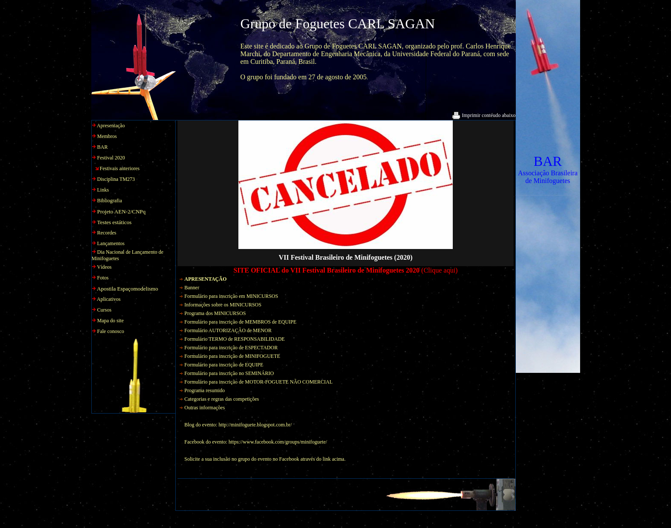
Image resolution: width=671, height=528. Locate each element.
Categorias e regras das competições (221, 399)
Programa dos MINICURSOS (215, 313)
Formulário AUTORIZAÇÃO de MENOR (227, 330)
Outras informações (204, 408)
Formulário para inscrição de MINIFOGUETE (232, 356)
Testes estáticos (114, 222)
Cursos (104, 310)
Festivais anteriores (120, 168)
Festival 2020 (111, 158)
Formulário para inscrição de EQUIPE (223, 365)
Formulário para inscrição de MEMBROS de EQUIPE (240, 322)
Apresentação (111, 126)
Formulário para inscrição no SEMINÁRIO (229, 373)
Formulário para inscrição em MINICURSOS (231, 296)
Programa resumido (204, 390)
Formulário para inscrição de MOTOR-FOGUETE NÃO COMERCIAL (258, 382)
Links (103, 190)
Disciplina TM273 (116, 179)
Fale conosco (110, 331)
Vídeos (104, 267)
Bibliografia (109, 201)
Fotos (103, 278)
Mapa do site (110, 321)
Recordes (107, 233)
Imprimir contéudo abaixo (483, 115)
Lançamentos (111, 243)
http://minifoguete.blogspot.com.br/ (255, 425)
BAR (548, 161)
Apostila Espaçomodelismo (127, 288)
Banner (191, 288)
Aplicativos (108, 299)
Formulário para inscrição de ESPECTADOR (231, 348)
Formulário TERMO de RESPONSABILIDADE (234, 339)
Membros (107, 136)
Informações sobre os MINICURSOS (223, 305)
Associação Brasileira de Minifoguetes (548, 176)
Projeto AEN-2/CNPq (121, 211)
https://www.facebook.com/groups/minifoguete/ (278, 442)
